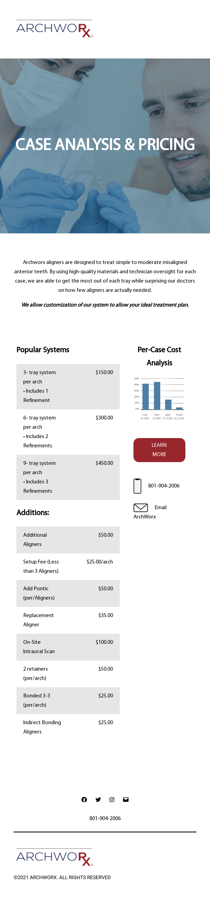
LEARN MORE (159, 450)
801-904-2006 (163, 486)
